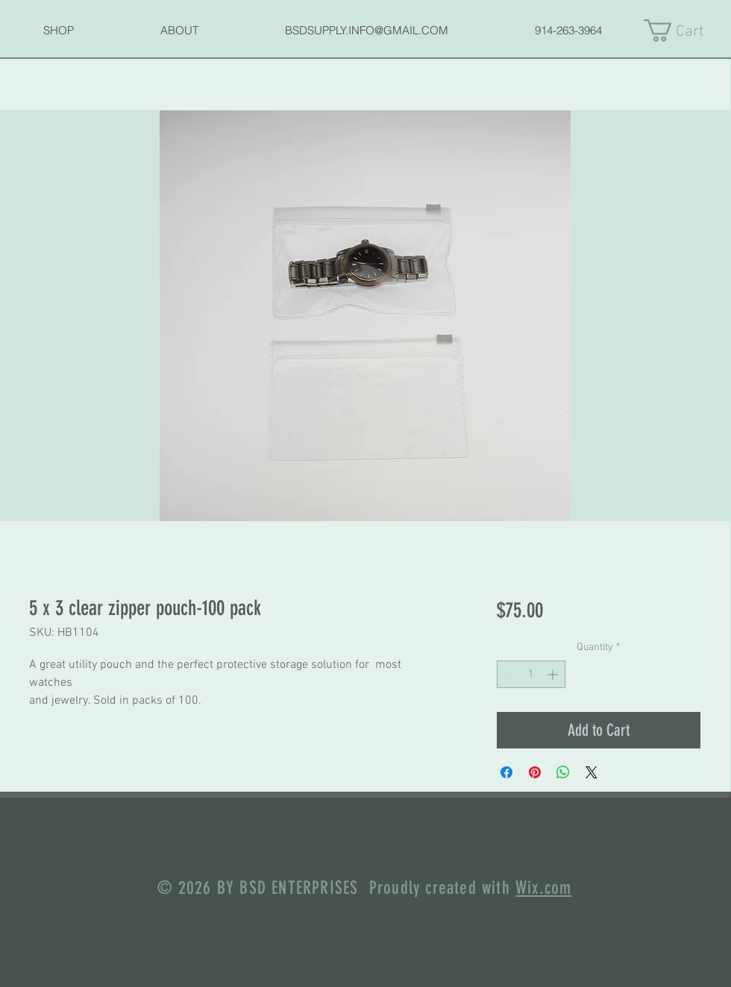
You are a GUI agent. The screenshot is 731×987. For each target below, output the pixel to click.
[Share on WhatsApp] (563, 772)
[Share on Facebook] (506, 772)
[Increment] (554, 674)
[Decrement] (508, 674)
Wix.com (543, 887)
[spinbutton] (531, 674)
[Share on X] (591, 772)
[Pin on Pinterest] (535, 772)
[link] (687, 30)
